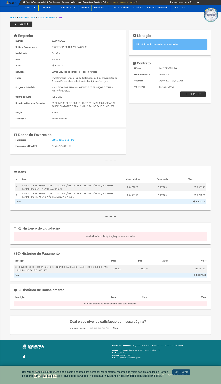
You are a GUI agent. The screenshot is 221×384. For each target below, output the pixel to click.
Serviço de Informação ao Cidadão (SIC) (88, 2)
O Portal (29, 7)
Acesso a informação (157, 7)
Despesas (68, 7)
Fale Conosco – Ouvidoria (58, 2)
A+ (191, 2)
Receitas (85, 7)
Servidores (102, 7)
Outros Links (182, 7)
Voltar (21, 24)
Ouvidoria (138, 7)
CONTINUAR (181, 372)
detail (32, 17)
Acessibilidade (176, 2)
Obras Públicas (121, 7)
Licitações (49, 7)
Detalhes (193, 94)
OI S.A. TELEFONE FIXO (63, 140)
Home (13, 17)
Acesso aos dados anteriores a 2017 (121, 2)
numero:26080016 (46, 17)
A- (186, 2)
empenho (23, 17)
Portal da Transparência (34, 2)
